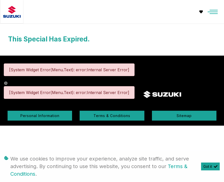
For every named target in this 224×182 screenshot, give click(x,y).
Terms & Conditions (111, 115)
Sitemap (184, 115)
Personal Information (39, 115)
